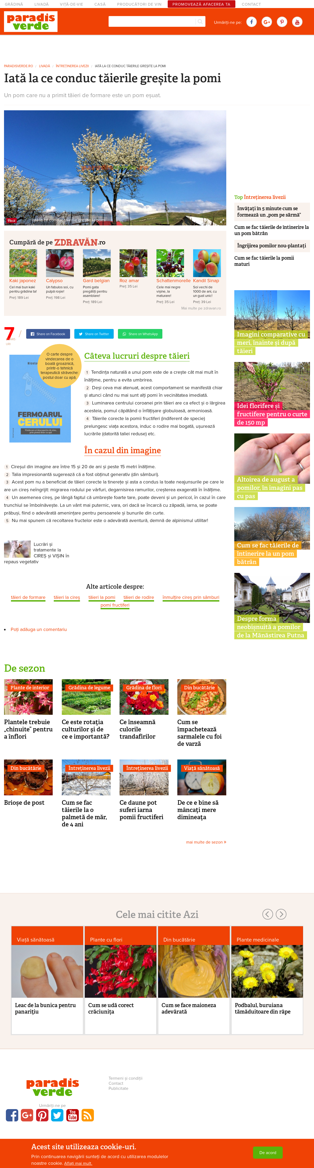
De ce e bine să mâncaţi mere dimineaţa (198, 810)
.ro (79, 241)
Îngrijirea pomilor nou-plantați (271, 246)
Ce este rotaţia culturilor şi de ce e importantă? (85, 729)
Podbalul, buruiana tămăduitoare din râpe (262, 1008)
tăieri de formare (28, 597)
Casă (100, 4)
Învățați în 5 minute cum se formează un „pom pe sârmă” (269, 211)
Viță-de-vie (71, 4)
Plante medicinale (258, 940)
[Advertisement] (157, 48)
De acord (267, 1152)
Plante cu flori (106, 940)
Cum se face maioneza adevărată (189, 1008)
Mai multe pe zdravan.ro (201, 308)
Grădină (14, 4)
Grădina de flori (144, 688)
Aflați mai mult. (78, 1163)
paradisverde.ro (18, 66)
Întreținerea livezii (72, 66)
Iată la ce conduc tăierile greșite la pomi (130, 66)
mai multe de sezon (206, 842)
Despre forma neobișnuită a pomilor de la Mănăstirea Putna (270, 627)
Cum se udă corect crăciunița (111, 1008)
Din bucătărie (199, 688)
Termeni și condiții (126, 1078)
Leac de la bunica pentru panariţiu (45, 1008)
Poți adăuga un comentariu (39, 629)
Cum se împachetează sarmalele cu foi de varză (199, 733)
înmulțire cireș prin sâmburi (191, 597)
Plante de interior (29, 688)
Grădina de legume (89, 688)
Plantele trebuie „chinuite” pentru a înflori (28, 729)
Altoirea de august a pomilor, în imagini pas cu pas (269, 487)
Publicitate (118, 1088)
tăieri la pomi (102, 597)
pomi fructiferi (115, 605)
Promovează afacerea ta (202, 4)
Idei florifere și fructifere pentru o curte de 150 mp (272, 414)
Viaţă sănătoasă (202, 768)
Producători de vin (139, 4)
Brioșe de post (24, 803)
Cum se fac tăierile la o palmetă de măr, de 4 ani (84, 813)
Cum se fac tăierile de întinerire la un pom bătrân (271, 230)
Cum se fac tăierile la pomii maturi (264, 261)
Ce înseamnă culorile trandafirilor (137, 729)
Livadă (42, 4)
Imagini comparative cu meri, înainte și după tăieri (271, 342)
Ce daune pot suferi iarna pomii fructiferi (141, 810)
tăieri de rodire (139, 597)
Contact (251, 4)
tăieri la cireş (67, 597)
